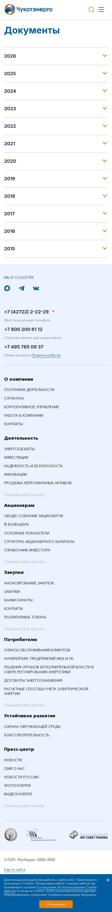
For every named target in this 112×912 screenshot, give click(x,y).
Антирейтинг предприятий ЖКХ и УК (38, 658)
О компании (18, 379)
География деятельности (29, 389)
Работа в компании (23, 415)
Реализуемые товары (25, 617)
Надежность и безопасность (33, 466)
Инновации (15, 474)
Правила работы (46, 355)
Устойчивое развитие (29, 716)
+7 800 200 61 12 (23, 329)
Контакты (13, 424)
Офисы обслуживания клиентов (37, 650)
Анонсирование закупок (29, 583)
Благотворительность (26, 735)
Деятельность (21, 438)
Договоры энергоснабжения (33, 680)
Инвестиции (16, 457)
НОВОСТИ (13, 760)
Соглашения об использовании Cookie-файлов (50, 889)
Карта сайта (14, 869)
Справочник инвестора (27, 550)
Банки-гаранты (18, 600)
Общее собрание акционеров (33, 516)
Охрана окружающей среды (32, 726)
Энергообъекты (19, 449)
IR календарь (16, 524)
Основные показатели (26, 533)
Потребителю (20, 639)
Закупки (14, 572)
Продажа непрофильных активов (38, 483)
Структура (14, 398)
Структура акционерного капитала (39, 541)
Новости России (21, 777)
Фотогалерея (17, 785)
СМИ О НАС (14, 768)
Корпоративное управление (31, 407)
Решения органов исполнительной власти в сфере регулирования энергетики (49, 669)
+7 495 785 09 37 (23, 347)
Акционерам (19, 505)
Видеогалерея (18, 794)
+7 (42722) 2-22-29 (26, 311)
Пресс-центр (19, 749)
